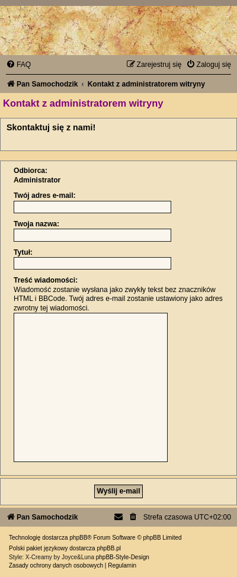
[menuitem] (18, 64)
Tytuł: (23, 252)
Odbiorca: (30, 170)
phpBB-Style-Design (122, 557)
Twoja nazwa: (36, 224)
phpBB (78, 537)
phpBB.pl (109, 548)
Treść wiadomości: (46, 280)
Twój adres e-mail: (45, 195)
